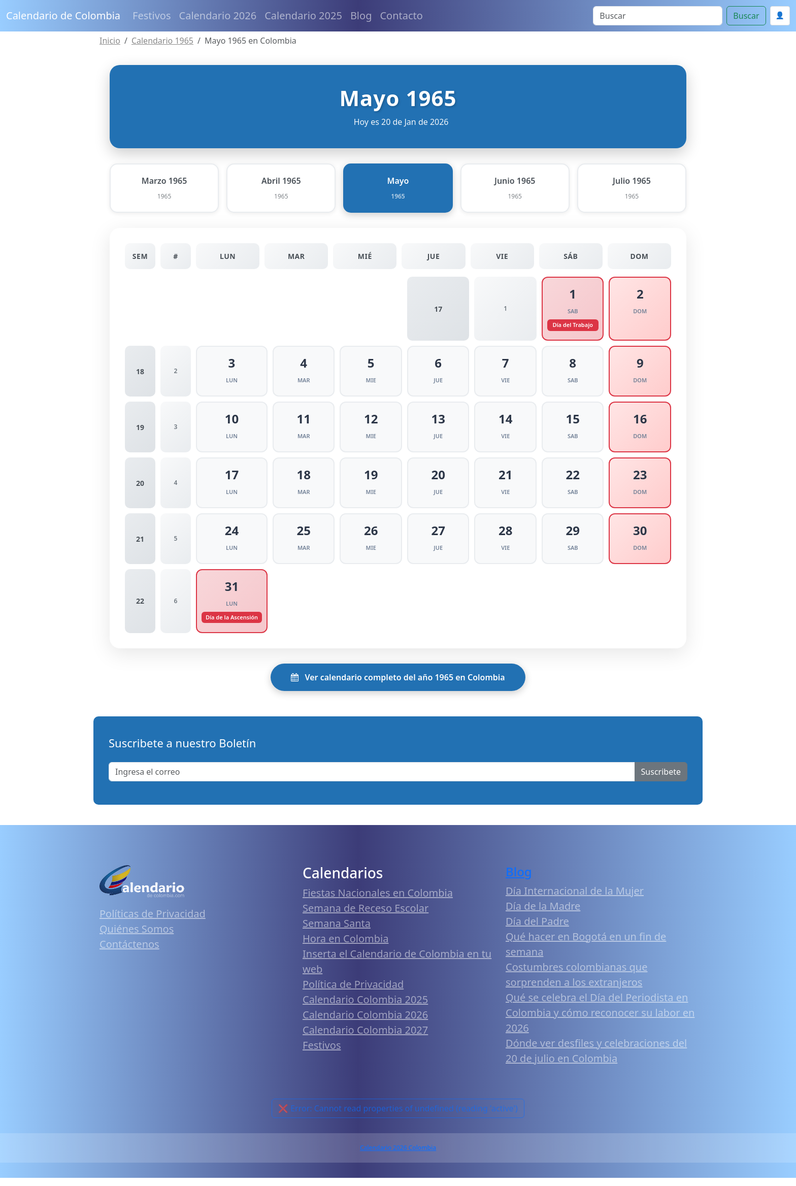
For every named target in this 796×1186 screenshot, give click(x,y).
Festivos (151, 15)
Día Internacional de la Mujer (575, 899)
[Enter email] (372, 779)
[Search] (657, 15)
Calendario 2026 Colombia (398, 1155)
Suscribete (661, 779)
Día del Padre (537, 929)
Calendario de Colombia (63, 15)
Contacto (401, 15)
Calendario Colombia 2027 (365, 1038)
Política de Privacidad (353, 993)
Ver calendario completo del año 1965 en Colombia (398, 685)
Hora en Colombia (345, 947)
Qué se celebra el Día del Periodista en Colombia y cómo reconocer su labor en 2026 (600, 1021)
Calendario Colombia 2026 (365, 1023)
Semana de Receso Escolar (365, 917)
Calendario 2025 (303, 15)
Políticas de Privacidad (153, 922)
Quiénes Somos (137, 937)
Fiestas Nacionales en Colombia (378, 901)
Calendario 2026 (218, 15)
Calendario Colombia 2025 (365, 1008)
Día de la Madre (543, 914)
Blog (361, 15)
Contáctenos (129, 952)
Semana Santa (337, 932)
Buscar (746, 15)
